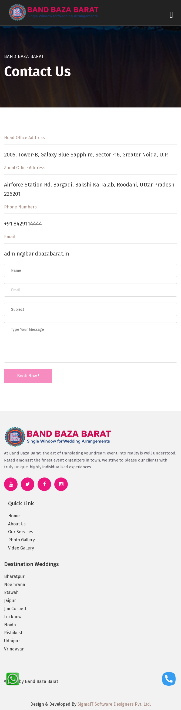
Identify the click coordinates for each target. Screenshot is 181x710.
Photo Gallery (21, 539)
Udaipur (12, 640)
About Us (17, 523)
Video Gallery (21, 548)
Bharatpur (14, 576)
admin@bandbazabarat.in (36, 253)
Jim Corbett (15, 608)
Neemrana (14, 584)
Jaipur (10, 600)
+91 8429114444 (23, 223)
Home (14, 515)
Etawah (11, 592)
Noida (10, 624)
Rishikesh (14, 632)
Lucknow (12, 616)
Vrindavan (14, 649)
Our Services (20, 531)
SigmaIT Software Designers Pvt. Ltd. (114, 704)
